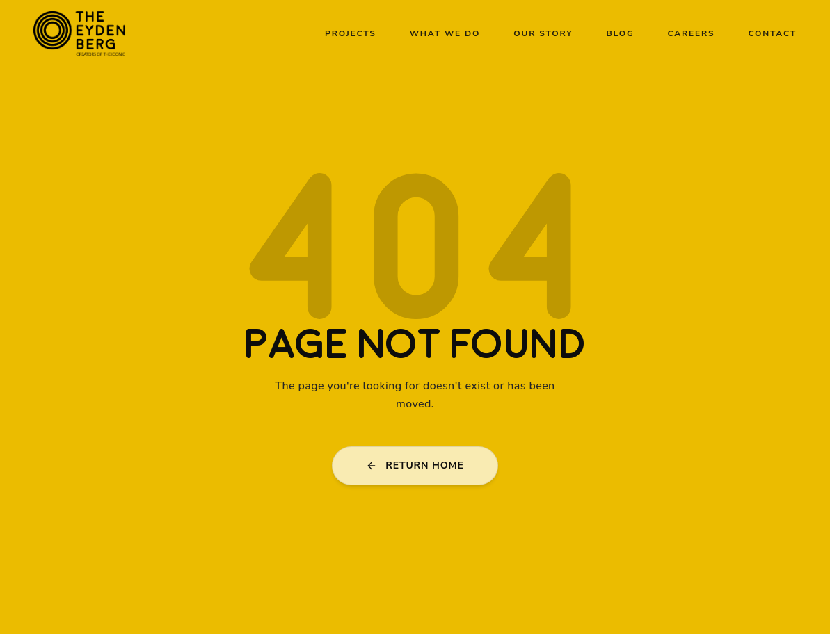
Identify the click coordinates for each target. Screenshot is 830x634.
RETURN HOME (414, 465)
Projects (350, 33)
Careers (691, 33)
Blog (621, 33)
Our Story (543, 33)
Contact (772, 33)
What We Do (445, 33)
